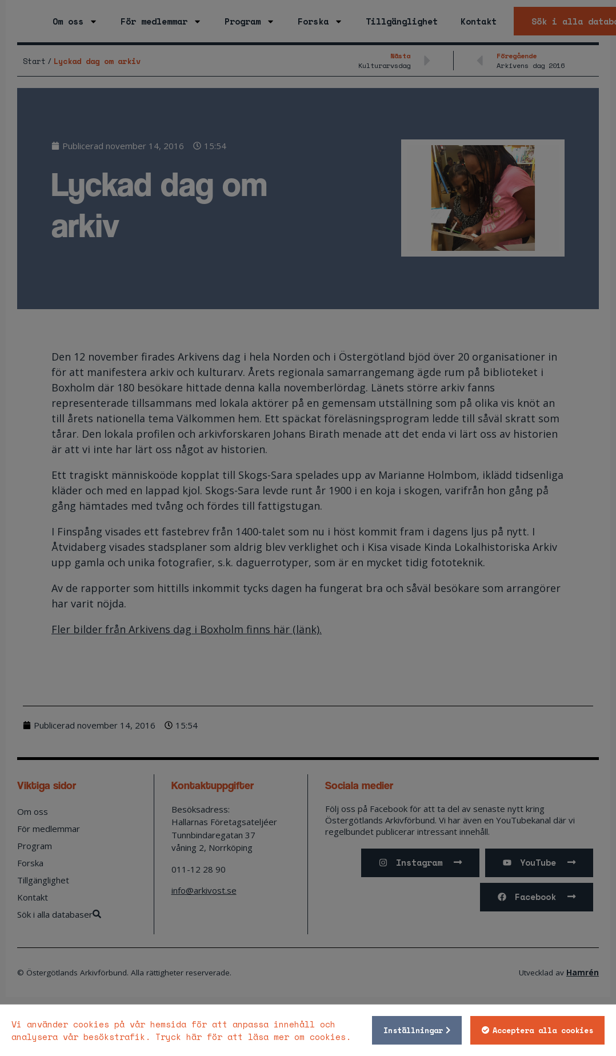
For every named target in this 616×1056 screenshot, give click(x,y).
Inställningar (409, 1030)
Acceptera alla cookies (539, 1030)
